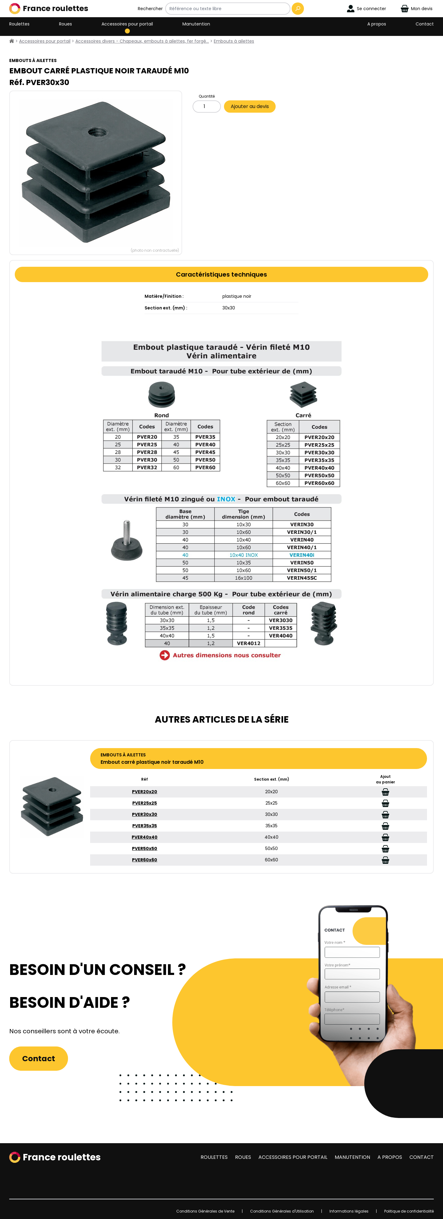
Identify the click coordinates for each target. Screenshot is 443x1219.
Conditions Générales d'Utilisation (282, 1211)
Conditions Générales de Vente (205, 1211)
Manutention (196, 24)
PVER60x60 (144, 860)
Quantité (207, 96)
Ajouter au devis (250, 106)
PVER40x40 (145, 837)
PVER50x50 (144, 848)
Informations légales (349, 1211)
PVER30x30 (144, 814)
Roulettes (19, 24)
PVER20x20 (144, 792)
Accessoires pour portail (127, 24)
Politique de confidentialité (409, 1211)
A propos (376, 24)
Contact (425, 24)
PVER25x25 (144, 803)
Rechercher (150, 9)
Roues (65, 24)
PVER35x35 (144, 826)
